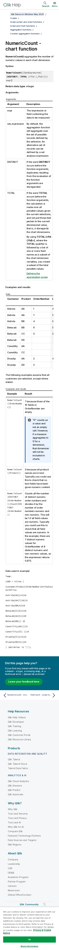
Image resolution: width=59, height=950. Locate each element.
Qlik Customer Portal (19, 735)
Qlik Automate (15, 794)
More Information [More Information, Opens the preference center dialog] (29, 946)
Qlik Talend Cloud (17, 763)
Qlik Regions (14, 844)
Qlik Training (14, 726)
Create (13, 18)
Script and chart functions (22, 26)
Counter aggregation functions (25, 33)
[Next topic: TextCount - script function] (43, 695)
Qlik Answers (15, 785)
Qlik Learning (15, 730)
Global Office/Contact (19, 894)
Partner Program (17, 881)
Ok (29, 939)
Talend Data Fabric (18, 768)
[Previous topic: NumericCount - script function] (15, 695)
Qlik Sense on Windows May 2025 (27, 14)
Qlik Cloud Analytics (18, 781)
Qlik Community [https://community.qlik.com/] (29, 904)
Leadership (14, 864)
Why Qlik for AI (16, 827)
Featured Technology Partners (24, 835)
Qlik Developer (16, 721)
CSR (10, 868)
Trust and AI (14, 822)
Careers (12, 886)
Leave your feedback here (23, 681)
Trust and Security (18, 813)
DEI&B (11, 872)
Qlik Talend (14, 759)
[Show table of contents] (6, 14)
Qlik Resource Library (19, 739)
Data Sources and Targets (22, 840)
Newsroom (14, 890)
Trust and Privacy (17, 818)
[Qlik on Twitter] (44, 904)
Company (13, 859)
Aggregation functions (20, 29)
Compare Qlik (15, 831)
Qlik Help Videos (17, 717)
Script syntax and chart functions (26, 22)
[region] (29, 928)
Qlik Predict (14, 790)
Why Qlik (12, 809)
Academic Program (18, 877)
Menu (54, 6)
